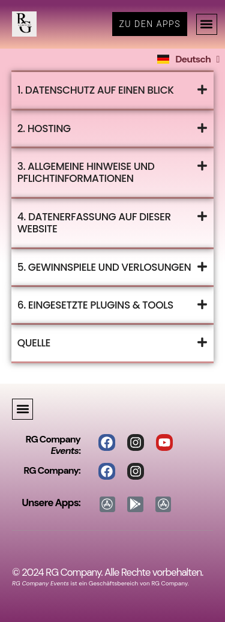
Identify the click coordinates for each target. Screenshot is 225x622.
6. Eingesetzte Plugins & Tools (95, 305)
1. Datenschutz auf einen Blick (95, 90)
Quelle (33, 343)
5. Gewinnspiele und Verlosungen (104, 267)
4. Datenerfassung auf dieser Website (94, 223)
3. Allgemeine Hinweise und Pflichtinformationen (86, 172)
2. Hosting (44, 128)
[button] (206, 24)
